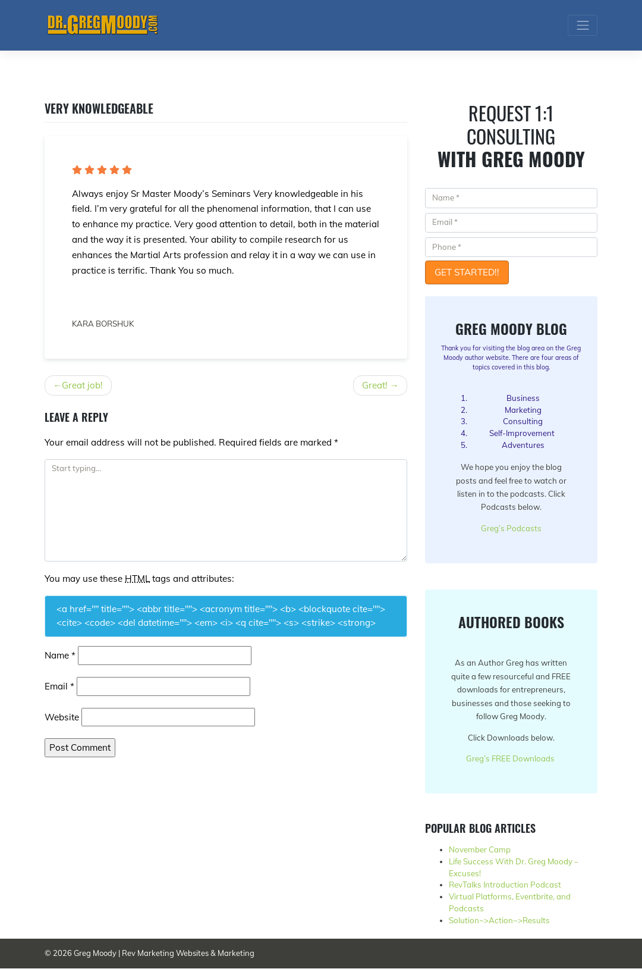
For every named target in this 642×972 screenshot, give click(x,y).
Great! (375, 385)
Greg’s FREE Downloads (510, 761)
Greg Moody (95, 957)
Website (62, 717)
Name (60, 655)
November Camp (480, 853)
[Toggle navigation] (582, 25)
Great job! (82, 385)
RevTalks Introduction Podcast (505, 888)
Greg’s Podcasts (511, 529)
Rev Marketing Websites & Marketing (188, 957)
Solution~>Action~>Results (499, 924)
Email (59, 686)
